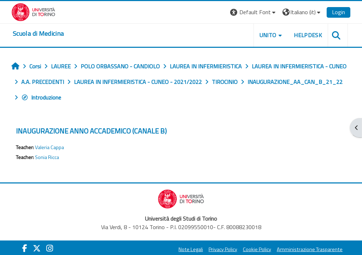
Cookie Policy (257, 249)
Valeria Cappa (49, 147)
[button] (253, 12)
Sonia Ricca (47, 157)
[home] (38, 34)
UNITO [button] (267, 35)
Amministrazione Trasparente (310, 249)
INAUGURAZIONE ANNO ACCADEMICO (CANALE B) (91, 130)
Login (338, 12)
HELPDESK (308, 35)
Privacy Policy (223, 249)
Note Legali (191, 249)
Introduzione (41, 97)
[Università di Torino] (33, 11)
